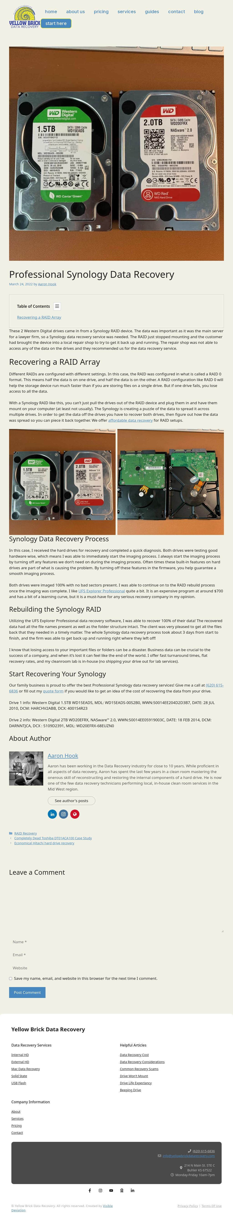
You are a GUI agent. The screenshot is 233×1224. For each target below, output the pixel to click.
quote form (53, 691)
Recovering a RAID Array (39, 317)
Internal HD (20, 1055)
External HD (20, 1062)
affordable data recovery (130, 420)
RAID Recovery (25, 833)
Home (51, 11)
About (15, 1111)
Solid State (19, 1076)
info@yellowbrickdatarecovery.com (189, 1156)
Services (127, 11)
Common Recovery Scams (139, 1069)
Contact (176, 11)
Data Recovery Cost (134, 1055)
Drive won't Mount (134, 1076)
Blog (198, 11)
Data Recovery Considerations (142, 1062)
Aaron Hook (63, 755)
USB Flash (18, 1083)
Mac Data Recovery (25, 1069)
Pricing (101, 11)
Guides (152, 11)
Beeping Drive (130, 1090)
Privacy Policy (188, 1206)
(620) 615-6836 (204, 1151)
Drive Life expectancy (136, 1083)
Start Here (56, 23)
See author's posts (71, 800)
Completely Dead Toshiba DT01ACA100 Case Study (53, 838)
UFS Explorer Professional (102, 591)
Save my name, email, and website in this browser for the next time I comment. (85, 978)
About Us (75, 11)
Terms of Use (212, 1206)
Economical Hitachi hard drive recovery (44, 843)
